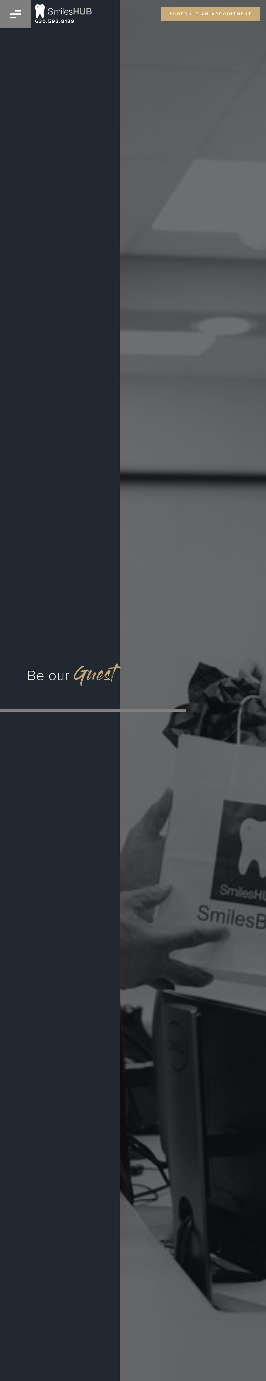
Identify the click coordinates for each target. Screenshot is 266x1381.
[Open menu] (16, 14)
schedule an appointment (211, 14)
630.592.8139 (55, 21)
